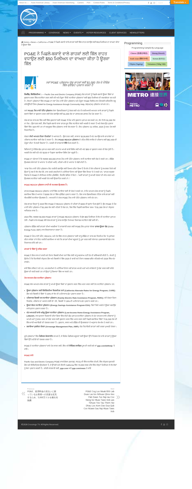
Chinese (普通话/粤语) (138, 53)
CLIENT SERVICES (117, 33)
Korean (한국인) (159, 59)
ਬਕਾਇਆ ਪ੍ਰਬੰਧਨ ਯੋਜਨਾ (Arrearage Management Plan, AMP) (53, 326)
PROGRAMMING (36, 33)
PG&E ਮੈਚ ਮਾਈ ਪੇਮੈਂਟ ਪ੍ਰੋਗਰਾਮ (40, 110)
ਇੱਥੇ (65, 143)
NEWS (66, 33)
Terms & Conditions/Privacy (119, 3)
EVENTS (77, 33)
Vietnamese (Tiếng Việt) (156, 64)
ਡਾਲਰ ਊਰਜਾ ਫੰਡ (101, 226)
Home (25, 42)
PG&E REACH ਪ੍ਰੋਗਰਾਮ (68, 140)
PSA (88, 3)
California (42, 42)
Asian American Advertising (63, 3)
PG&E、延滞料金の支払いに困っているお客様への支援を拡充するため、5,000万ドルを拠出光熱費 (42, 395)
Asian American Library (40, 3)
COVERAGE (54, 33)
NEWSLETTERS (137, 33)
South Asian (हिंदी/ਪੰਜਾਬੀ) (139, 59)
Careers (80, 3)
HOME (23, 32)
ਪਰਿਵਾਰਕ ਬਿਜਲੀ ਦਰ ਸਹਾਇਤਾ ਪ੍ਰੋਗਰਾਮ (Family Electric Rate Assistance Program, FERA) (65, 298)
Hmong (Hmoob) (158, 53)
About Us (23, 3)
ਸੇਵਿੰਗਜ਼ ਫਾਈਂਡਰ (75, 346)
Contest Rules (99, 3)
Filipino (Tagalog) (136, 64)
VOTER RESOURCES (96, 33)
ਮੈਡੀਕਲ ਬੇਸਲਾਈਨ (46, 336)
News (33, 42)
